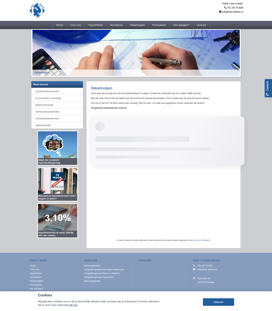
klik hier (73, 305)
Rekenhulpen (42, 73)
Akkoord (218, 302)
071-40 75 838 (235, 7)
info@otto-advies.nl (232, 11)
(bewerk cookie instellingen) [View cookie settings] (199, 240)
